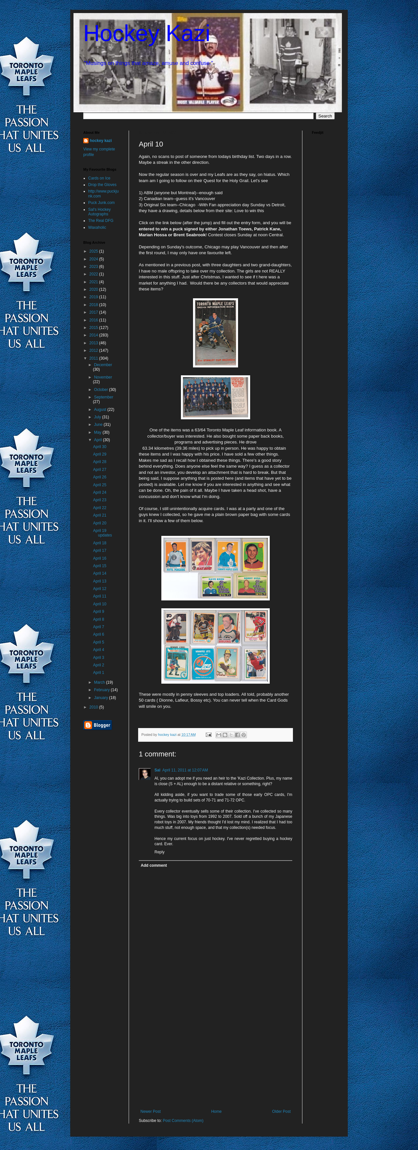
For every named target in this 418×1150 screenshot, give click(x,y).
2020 (94, 289)
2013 (94, 343)
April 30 (99, 446)
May (98, 432)
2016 (94, 320)
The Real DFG (100, 220)
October (101, 389)
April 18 (99, 543)
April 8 (98, 619)
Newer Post (150, 1111)
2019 (94, 297)
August (100, 409)
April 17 (99, 550)
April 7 (98, 627)
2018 (94, 305)
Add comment (154, 865)
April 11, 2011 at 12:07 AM (185, 770)
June (99, 424)
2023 (94, 266)
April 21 (99, 515)
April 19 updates (102, 532)
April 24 (99, 492)
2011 (94, 358)
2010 (94, 707)
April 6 (98, 634)
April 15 (99, 566)
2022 (94, 274)
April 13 (99, 581)
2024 (94, 259)
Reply (159, 852)
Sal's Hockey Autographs (99, 211)
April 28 (99, 461)
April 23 (99, 500)
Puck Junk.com (101, 202)
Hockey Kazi (146, 33)
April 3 (98, 657)
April (98, 440)
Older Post (281, 1111)
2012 (94, 350)
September (103, 397)
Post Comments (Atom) (183, 1120)
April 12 (99, 588)
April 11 (99, 596)
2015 (94, 327)
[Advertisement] (216, 1060)
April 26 (99, 477)
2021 (94, 282)
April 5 (98, 642)
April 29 (99, 454)
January (101, 697)
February (102, 690)
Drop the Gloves (102, 184)
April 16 (99, 558)
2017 (94, 312)
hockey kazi (101, 140)
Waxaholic (97, 227)
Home (216, 1111)
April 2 (98, 665)
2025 (94, 251)
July (98, 417)
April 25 (99, 485)
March (100, 682)
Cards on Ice (99, 178)
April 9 (98, 611)
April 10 (99, 604)
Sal (157, 770)
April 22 (99, 507)
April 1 (98, 672)
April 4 (98, 649)
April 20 (99, 523)
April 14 (99, 573)
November (103, 377)
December (103, 365)
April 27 (99, 469)
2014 (94, 335)
